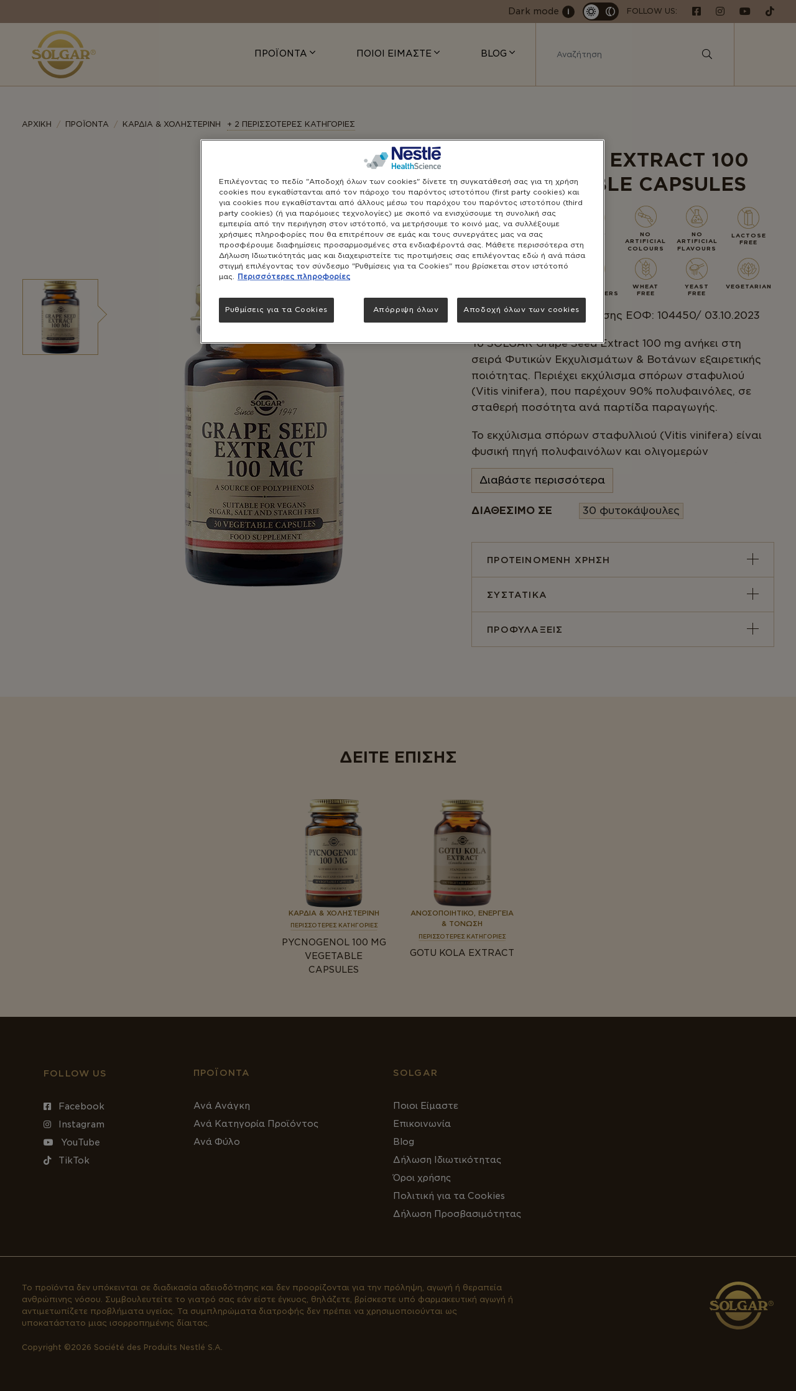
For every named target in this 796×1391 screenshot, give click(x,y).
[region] (402, 241)
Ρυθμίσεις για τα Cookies (276, 309)
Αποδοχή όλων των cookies (521, 309)
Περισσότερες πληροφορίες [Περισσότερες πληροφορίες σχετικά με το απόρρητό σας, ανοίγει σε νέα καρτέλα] (294, 276)
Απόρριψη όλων (405, 309)
